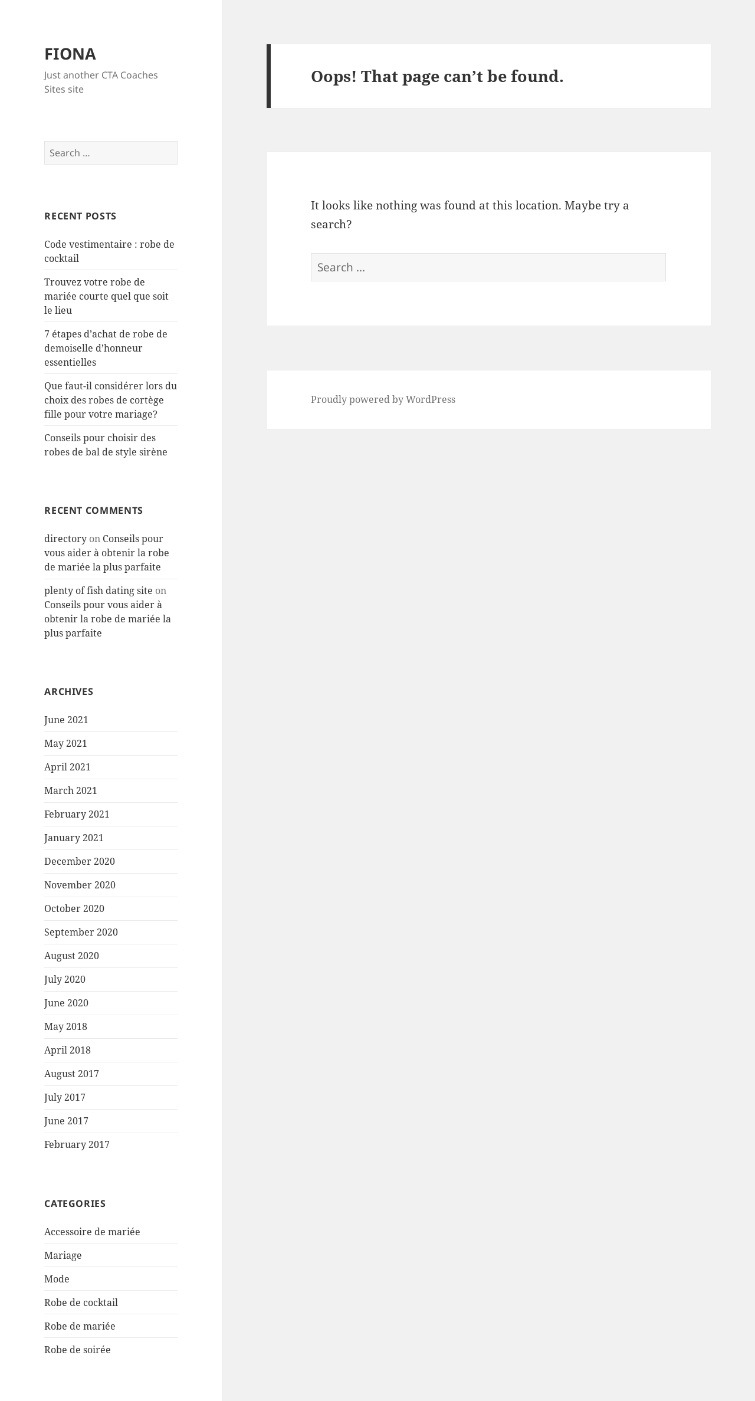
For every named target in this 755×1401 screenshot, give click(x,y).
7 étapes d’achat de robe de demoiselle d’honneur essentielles (106, 348)
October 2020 (74, 908)
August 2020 (71, 955)
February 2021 (77, 814)
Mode (57, 1278)
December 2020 (79, 861)
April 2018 (67, 1050)
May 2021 (65, 743)
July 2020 (65, 979)
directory (65, 538)
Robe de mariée (80, 1326)
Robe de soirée (77, 1349)
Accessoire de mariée (92, 1231)
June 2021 (66, 719)
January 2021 (74, 837)
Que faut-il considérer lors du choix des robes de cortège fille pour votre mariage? (110, 400)
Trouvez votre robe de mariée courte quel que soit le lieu (106, 296)
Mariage (63, 1255)
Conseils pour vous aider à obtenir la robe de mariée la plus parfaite (106, 552)
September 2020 (81, 932)
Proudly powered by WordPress (383, 399)
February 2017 (77, 1144)
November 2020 (80, 884)
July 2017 (65, 1097)
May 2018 (65, 1026)
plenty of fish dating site (98, 590)
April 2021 (67, 766)
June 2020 (66, 1002)
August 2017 (71, 1073)
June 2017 (66, 1120)
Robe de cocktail (81, 1302)
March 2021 (70, 790)
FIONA (70, 53)
